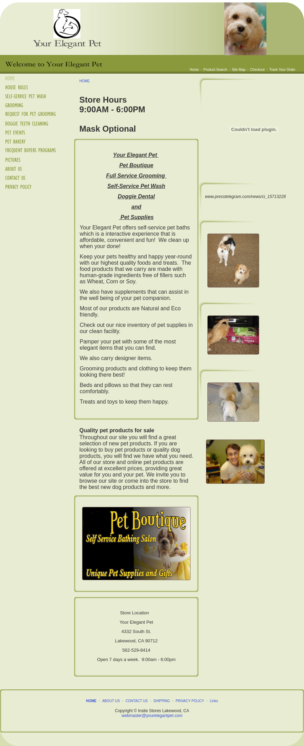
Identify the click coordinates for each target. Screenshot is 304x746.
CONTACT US (137, 701)
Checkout (257, 70)
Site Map (238, 70)
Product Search (215, 70)
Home (194, 70)
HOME (84, 81)
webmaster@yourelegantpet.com (151, 715)
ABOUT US (111, 701)
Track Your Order (282, 70)
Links (214, 701)
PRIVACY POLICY (190, 701)
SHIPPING (162, 701)
